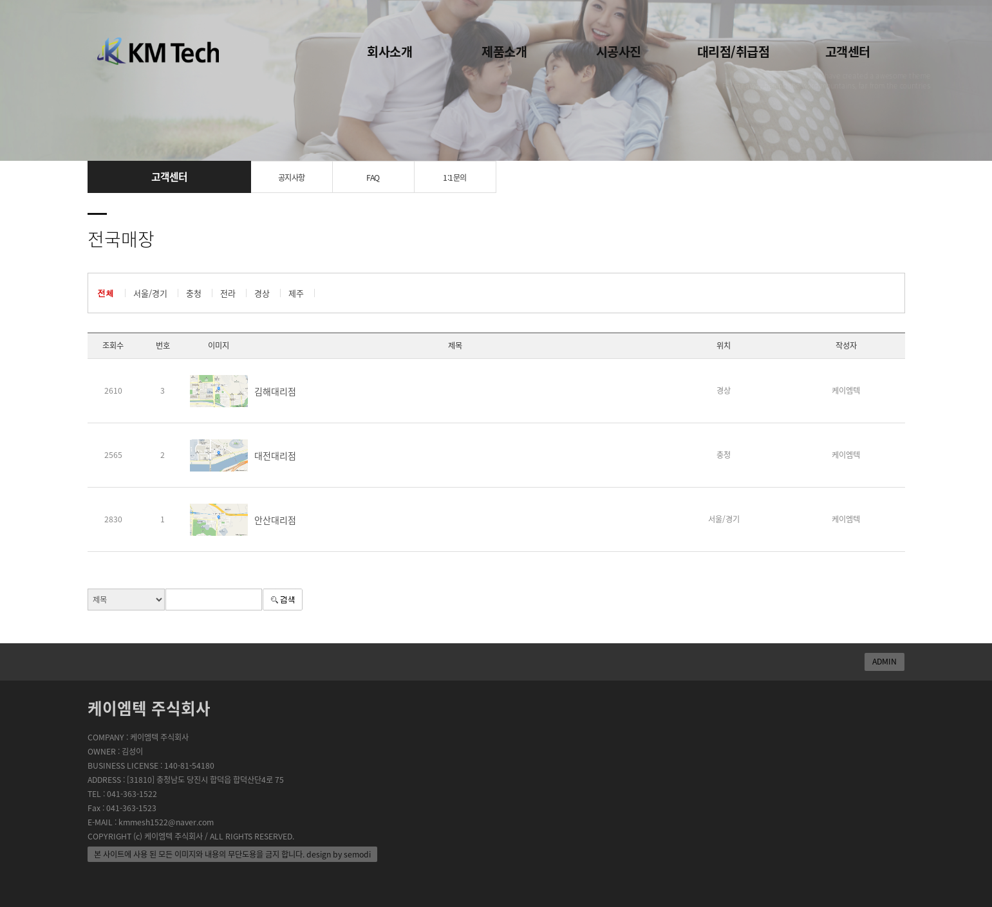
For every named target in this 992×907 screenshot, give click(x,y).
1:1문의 (455, 177)
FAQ (373, 177)
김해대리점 (275, 391)
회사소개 (389, 51)
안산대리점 (275, 519)
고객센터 (847, 51)
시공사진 (618, 51)
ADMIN (884, 661)
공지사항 (291, 177)
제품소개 (504, 51)
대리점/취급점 (733, 51)
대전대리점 (275, 455)
